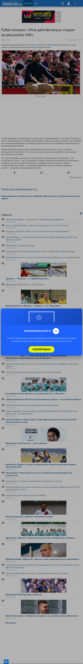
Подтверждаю (41, 349)
